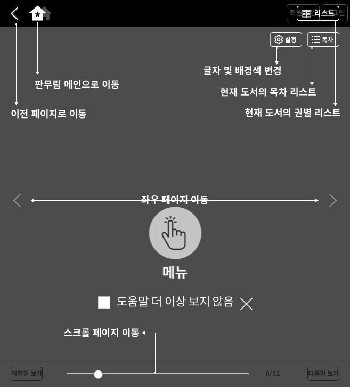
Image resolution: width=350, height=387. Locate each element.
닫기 (246, 304)
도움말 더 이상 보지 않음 (166, 302)
